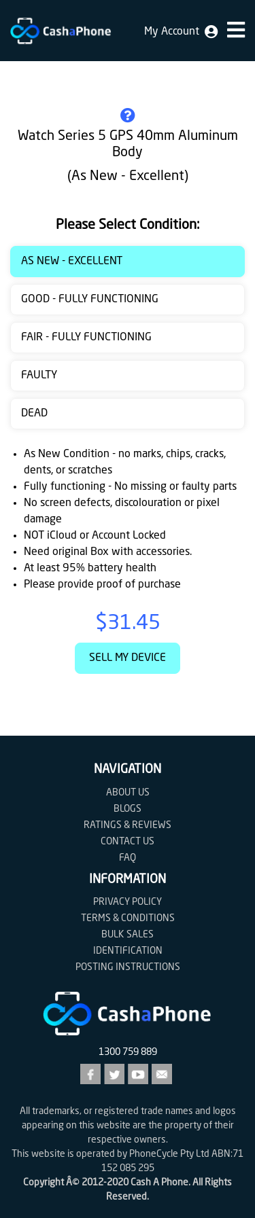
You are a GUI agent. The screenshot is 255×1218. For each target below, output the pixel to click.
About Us (128, 793)
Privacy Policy (127, 902)
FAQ (127, 858)
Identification (128, 951)
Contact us (127, 841)
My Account (181, 31)
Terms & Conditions (128, 918)
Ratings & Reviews (127, 825)
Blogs (127, 809)
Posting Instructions (127, 967)
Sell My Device (127, 658)
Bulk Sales (127, 934)
